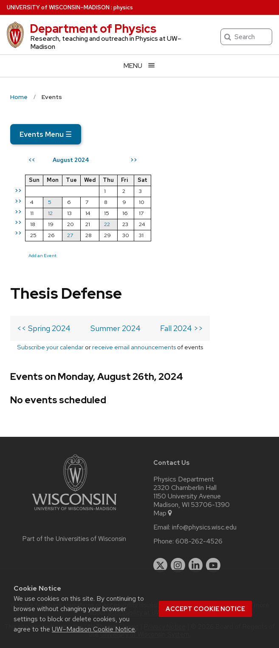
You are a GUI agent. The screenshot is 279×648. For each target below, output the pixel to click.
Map (163, 513)
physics (123, 7)
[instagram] (178, 565)
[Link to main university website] (74, 511)
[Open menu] (139, 65)
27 (70, 235)
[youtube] (213, 565)
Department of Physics (93, 28)
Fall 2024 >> (181, 328)
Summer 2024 (115, 328)
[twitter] (160, 565)
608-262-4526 (199, 541)
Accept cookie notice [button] (205, 609)
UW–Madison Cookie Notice (93, 629)
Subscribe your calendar (50, 347)
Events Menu (46, 134)
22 (107, 224)
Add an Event (42, 255)
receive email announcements (134, 347)
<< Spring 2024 (43, 328)
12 (50, 213)
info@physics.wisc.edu (204, 527)
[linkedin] (196, 565)
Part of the (74, 539)
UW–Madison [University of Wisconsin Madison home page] (58, 7)
